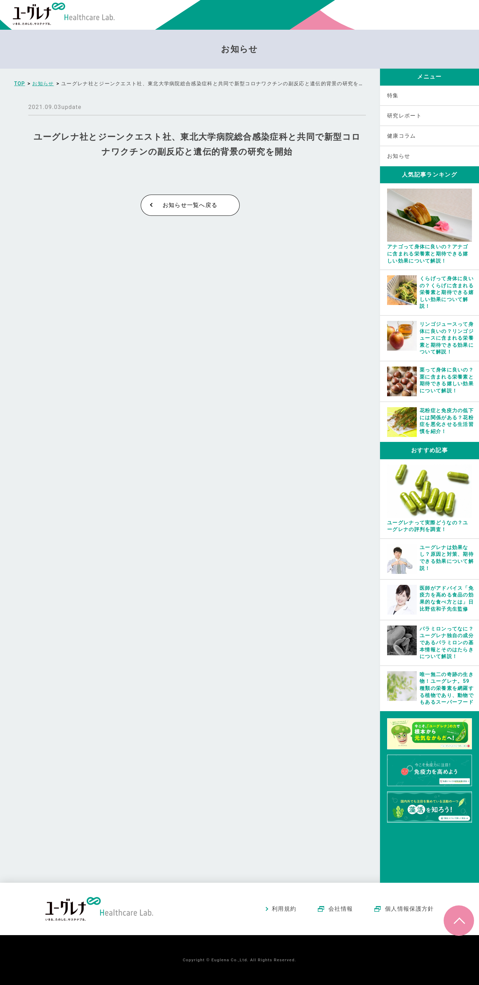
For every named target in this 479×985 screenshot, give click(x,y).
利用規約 (284, 908)
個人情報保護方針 (409, 908)
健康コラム (401, 136)
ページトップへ (459, 920)
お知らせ (398, 156)
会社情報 (340, 908)
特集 (393, 95)
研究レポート (404, 116)
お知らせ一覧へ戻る (190, 205)
